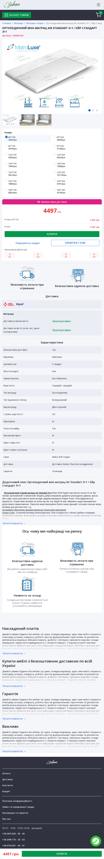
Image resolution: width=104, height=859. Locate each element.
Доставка (7, 779)
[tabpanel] (52, 76)
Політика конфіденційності (17, 801)
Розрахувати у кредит (28, 243)
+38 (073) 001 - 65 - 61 (13, 845)
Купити (52, 234)
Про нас (6, 818)
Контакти (7, 785)
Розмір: (8, 132)
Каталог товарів (17, 15)
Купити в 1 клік (75, 243)
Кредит (6, 791)
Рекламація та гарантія (15, 812)
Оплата (6, 773)
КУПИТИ (62, 853)
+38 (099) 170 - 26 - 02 (13, 839)
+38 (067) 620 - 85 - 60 (13, 833)
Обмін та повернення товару (18, 807)
